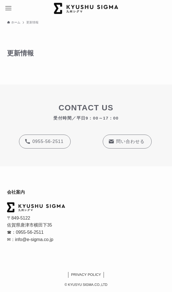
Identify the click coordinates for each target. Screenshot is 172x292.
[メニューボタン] (8, 8)
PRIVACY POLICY (86, 274)
